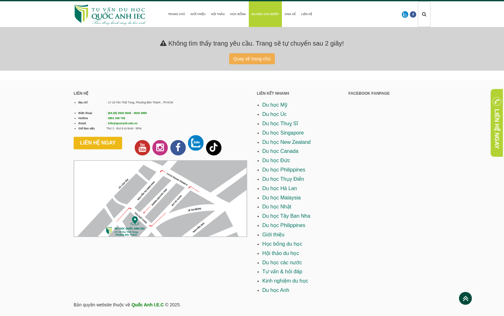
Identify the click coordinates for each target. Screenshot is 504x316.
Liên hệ (306, 14)
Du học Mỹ (274, 105)
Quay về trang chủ (252, 58)
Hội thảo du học (280, 253)
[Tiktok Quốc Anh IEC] (213, 147)
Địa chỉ (82, 102)
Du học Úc (274, 114)
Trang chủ (176, 14)
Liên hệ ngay (98, 142)
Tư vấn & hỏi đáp (282, 271)
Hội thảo (218, 14)
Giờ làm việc (86, 128)
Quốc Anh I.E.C (147, 304)
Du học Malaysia (281, 197)
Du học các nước (265, 14)
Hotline (83, 118)
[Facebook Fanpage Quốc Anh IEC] (178, 147)
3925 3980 (140, 113)
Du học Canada (280, 151)
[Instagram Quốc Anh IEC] (160, 147)
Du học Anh (275, 290)
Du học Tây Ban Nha (286, 216)
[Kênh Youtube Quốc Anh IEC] (142, 147)
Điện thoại (85, 113)
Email (82, 123)
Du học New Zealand (286, 142)
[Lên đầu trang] (466, 298)
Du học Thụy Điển (283, 179)
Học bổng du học (282, 244)
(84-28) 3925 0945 (119, 113)
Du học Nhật (276, 206)
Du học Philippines (283, 169)
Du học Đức (276, 160)
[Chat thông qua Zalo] (195, 143)
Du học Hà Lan (279, 188)
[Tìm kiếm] (424, 14)
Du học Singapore (283, 133)
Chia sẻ (289, 14)
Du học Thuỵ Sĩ (280, 123)
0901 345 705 (116, 118)
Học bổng (238, 14)
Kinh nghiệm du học (285, 281)
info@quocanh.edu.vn (123, 123)
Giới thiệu (197, 14)
